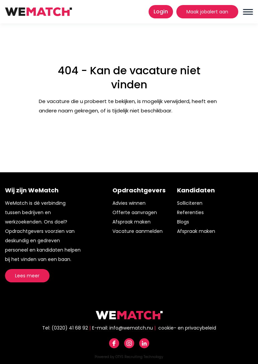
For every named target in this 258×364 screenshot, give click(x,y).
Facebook (114, 343)
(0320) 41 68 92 (70, 328)
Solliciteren (189, 203)
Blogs (183, 221)
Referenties (190, 212)
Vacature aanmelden (137, 231)
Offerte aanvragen (134, 212)
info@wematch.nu (131, 328)
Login (161, 11)
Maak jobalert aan (207, 11)
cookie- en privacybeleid (187, 328)
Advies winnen (129, 203)
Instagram (129, 343)
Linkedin (144, 343)
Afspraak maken (131, 221)
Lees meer (27, 275)
